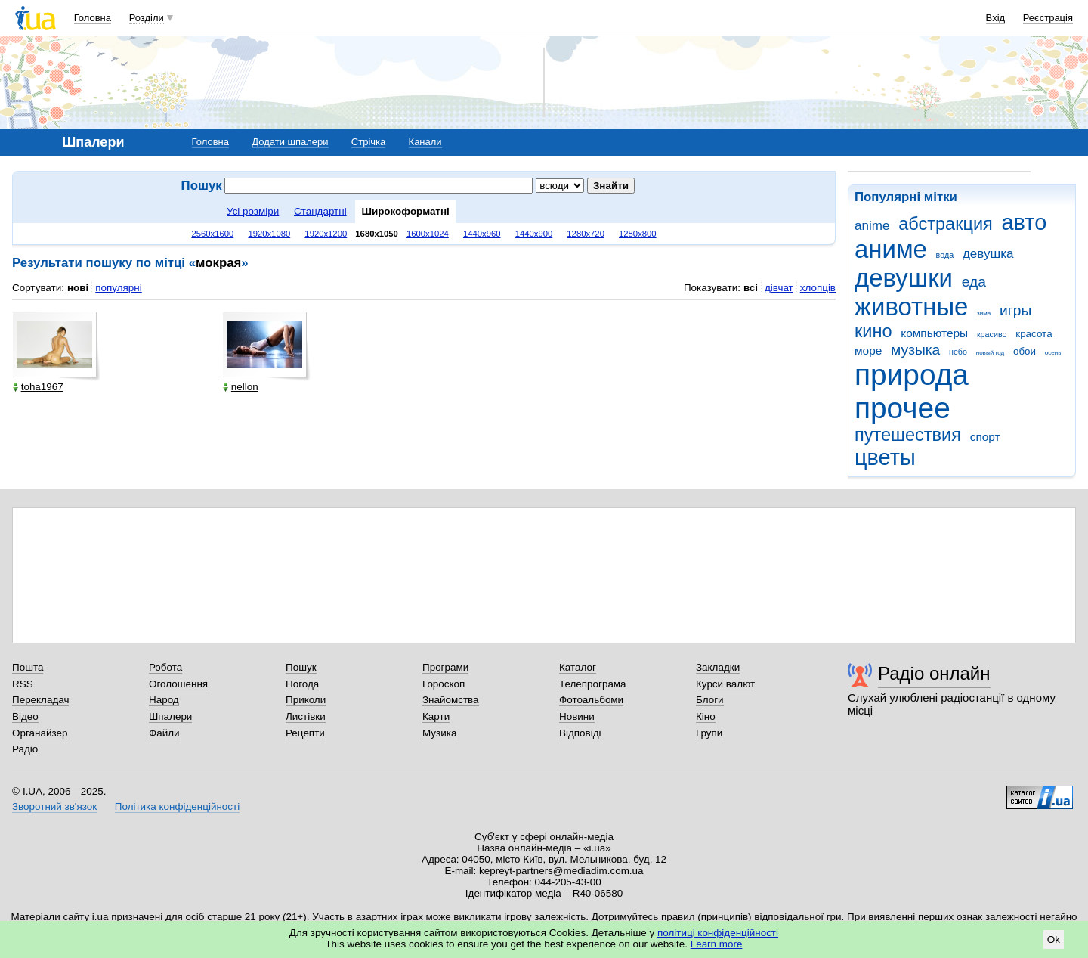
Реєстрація (1048, 17)
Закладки (718, 667)
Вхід (996, 17)
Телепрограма (592, 684)
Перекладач (40, 699)
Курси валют (725, 684)
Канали (425, 141)
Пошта (27, 667)
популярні (118, 287)
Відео (25, 716)
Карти (436, 716)
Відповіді (580, 733)
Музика (439, 733)
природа (912, 374)
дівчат (779, 287)
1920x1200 (325, 233)
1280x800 (638, 233)
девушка (988, 253)
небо (958, 351)
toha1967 (38, 386)
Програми (445, 667)
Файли (164, 733)
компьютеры (934, 333)
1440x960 (482, 233)
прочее (902, 408)
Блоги (710, 699)
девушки (904, 278)
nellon (240, 386)
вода (945, 254)
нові (77, 287)
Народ (164, 699)
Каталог (577, 667)
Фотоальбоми (591, 699)
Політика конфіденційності (177, 806)
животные (911, 307)
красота (1033, 333)
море (868, 350)
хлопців (818, 287)
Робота (165, 667)
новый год (990, 352)
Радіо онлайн (934, 673)
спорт (985, 436)
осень (1053, 352)
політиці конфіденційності (717, 932)
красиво (992, 334)
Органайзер (39, 733)
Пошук (301, 667)
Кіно (706, 716)
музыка (915, 350)
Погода (302, 684)
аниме (891, 249)
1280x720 (585, 233)
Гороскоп (443, 684)
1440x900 (534, 233)
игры (1015, 310)
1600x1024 (427, 233)
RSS (22, 684)
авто (1024, 222)
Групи (709, 733)
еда (974, 282)
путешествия (908, 435)
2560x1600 (212, 233)
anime (872, 226)
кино (873, 331)
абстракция (945, 224)
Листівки (306, 716)
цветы (885, 457)
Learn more (717, 944)
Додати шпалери (290, 141)
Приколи (306, 699)
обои (1024, 351)
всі (750, 287)
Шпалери (170, 716)
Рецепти (305, 733)
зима (984, 313)
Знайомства (450, 699)
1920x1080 (269, 233)
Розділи (146, 17)
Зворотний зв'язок (54, 806)
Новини (577, 716)
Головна (92, 17)
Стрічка (368, 141)
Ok (1053, 939)
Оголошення (178, 684)
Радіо (25, 749)
